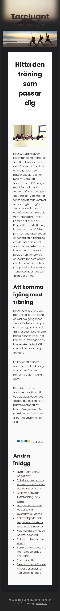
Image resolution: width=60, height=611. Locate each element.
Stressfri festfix (26, 560)
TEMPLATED (41, 603)
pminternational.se (25, 233)
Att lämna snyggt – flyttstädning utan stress (29, 497)
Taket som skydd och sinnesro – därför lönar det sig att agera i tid (31, 484)
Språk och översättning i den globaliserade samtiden (31, 552)
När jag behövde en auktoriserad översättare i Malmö (29, 510)
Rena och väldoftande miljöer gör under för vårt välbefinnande (31, 569)
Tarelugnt (30, 18)
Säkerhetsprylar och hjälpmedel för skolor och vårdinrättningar (30, 522)
